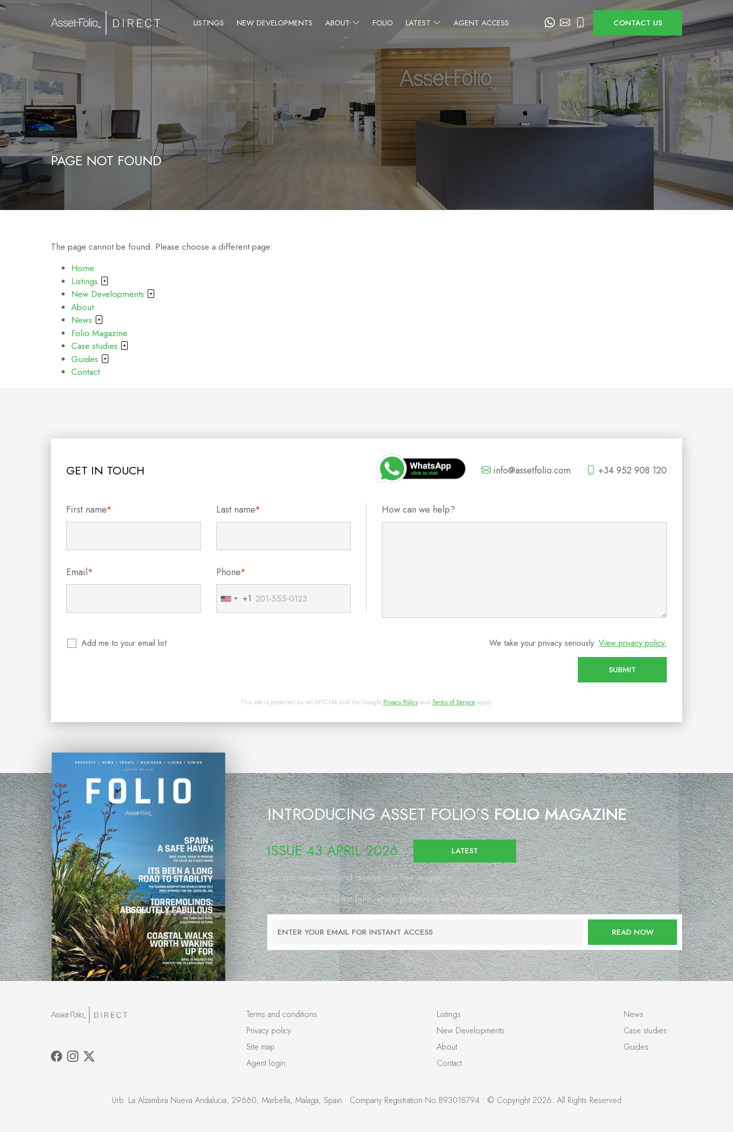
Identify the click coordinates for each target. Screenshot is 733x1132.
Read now (633, 932)
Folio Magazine (99, 333)
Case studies (100, 346)
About (368, 22)
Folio (408, 22)
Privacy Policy (400, 702)
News (87, 320)
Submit (622, 669)
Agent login (266, 1063)
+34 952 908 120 (626, 470)
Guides (90, 359)
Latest (448, 22)
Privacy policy (268, 1030)
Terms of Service (453, 702)
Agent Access (506, 22)
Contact (85, 372)
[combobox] (234, 598)
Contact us (637, 22)
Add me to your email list (124, 643)
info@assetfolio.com (526, 470)
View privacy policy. (633, 643)
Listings (234, 22)
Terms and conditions (281, 1014)
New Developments (300, 22)
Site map (260, 1047)
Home (82, 268)
